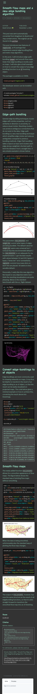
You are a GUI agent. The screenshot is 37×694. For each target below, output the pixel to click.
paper (12, 59)
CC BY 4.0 (6, 618)
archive (15, 41)
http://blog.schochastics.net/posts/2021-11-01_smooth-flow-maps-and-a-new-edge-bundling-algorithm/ (18, 660)
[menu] (4, 2)
